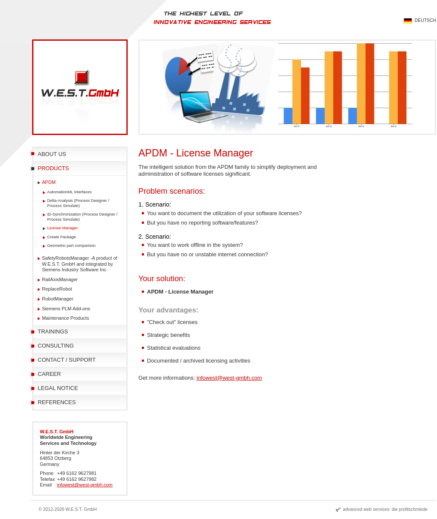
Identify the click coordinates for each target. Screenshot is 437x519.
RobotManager (57, 298)
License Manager (62, 227)
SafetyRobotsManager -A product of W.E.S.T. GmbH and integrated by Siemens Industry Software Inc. (79, 263)
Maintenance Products (65, 318)
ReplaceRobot (57, 288)
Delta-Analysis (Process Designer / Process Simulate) (78, 203)
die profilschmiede (410, 509)
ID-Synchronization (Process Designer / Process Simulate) (82, 217)
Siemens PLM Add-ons (66, 308)
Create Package (61, 236)
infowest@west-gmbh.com (229, 378)
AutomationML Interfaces (69, 191)
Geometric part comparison (71, 245)
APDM (49, 182)
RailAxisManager (60, 279)
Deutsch (425, 20)
